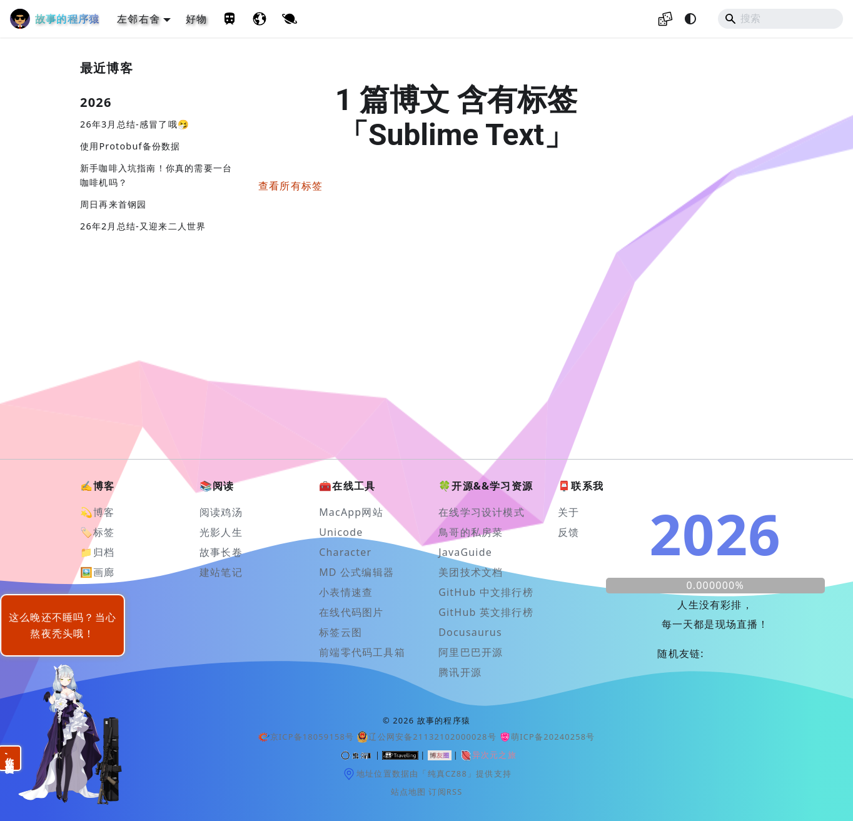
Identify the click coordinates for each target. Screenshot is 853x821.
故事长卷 (221, 552)
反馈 (568, 532)
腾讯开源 (460, 672)
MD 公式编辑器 (356, 572)
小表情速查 (346, 592)
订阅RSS (445, 791)
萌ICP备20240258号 (547, 736)
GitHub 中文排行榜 (485, 592)
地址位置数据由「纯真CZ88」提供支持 (426, 774)
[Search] (780, 19)
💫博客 (97, 512)
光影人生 (221, 532)
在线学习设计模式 (481, 512)
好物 (196, 19)
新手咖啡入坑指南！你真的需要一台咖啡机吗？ (156, 175)
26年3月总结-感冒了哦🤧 (134, 124)
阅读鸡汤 (221, 512)
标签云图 (340, 632)
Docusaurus (470, 632)
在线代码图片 (351, 612)
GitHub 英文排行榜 (485, 612)
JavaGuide (465, 552)
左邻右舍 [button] (138, 19)
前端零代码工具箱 (362, 652)
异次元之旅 (488, 755)
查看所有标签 (290, 186)
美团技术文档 (470, 572)
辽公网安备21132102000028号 (426, 737)
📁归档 (97, 552)
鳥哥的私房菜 (470, 532)
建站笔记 (221, 572)
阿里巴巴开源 (470, 652)
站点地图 (408, 791)
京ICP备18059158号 (306, 736)
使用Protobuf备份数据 (130, 146)
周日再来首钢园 (113, 204)
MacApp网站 (351, 512)
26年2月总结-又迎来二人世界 (143, 226)
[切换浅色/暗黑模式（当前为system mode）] (690, 19)
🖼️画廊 (97, 572)
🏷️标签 (97, 532)
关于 (568, 512)
